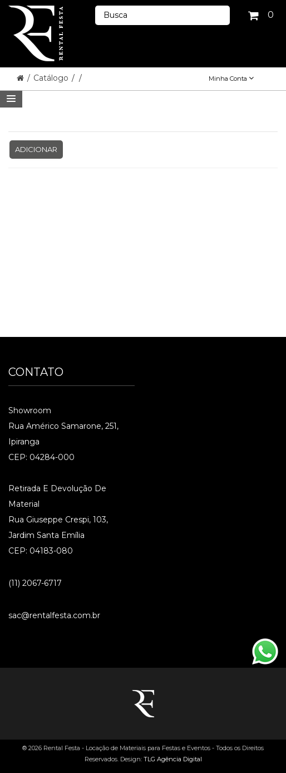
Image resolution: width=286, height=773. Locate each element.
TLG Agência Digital (173, 759)
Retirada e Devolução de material (57, 496)
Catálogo (52, 78)
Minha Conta (231, 78)
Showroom (29, 410)
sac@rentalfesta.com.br (54, 615)
